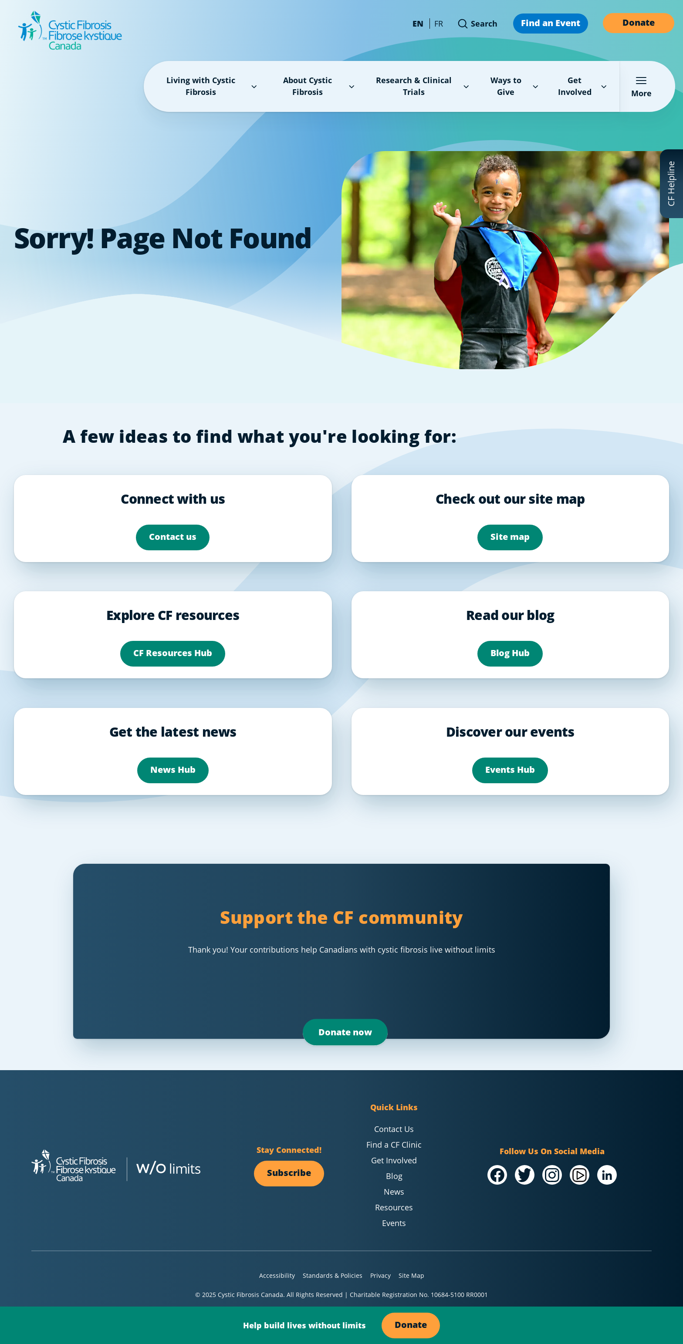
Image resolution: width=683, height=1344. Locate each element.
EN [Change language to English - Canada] (418, 23)
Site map (510, 536)
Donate (638, 22)
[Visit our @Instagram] (552, 1175)
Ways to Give (515, 86)
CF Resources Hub (172, 653)
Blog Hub (510, 653)
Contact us (172, 536)
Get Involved (583, 86)
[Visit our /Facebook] (497, 1175)
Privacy (380, 1275)
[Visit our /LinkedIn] (607, 1175)
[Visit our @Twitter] (524, 1175)
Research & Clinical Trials (423, 86)
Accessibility (277, 1275)
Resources (394, 1207)
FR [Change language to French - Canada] (438, 23)
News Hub (173, 769)
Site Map (411, 1275)
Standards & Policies (332, 1275)
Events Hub (510, 769)
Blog (394, 1176)
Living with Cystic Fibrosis (212, 86)
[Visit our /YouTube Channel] (579, 1175)
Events (394, 1223)
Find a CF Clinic (394, 1144)
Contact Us (394, 1129)
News (394, 1191)
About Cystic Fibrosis (319, 86)
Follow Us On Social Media (552, 1151)
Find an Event (550, 23)
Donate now (345, 1032)
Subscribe (289, 1173)
